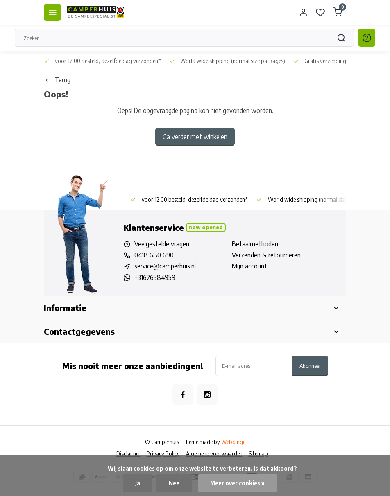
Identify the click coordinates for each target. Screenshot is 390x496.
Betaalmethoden (255, 244)
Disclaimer (128, 453)
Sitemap (258, 453)
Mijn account (249, 266)
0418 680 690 (154, 255)
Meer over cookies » (237, 483)
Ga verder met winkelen (195, 137)
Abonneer (310, 365)
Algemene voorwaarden (214, 453)
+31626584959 (154, 277)
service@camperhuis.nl (165, 266)
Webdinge (233, 441)
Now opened (206, 227)
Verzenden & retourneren (266, 255)
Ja (137, 483)
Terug (57, 80)
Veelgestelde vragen (161, 244)
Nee (174, 483)
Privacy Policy (163, 453)
